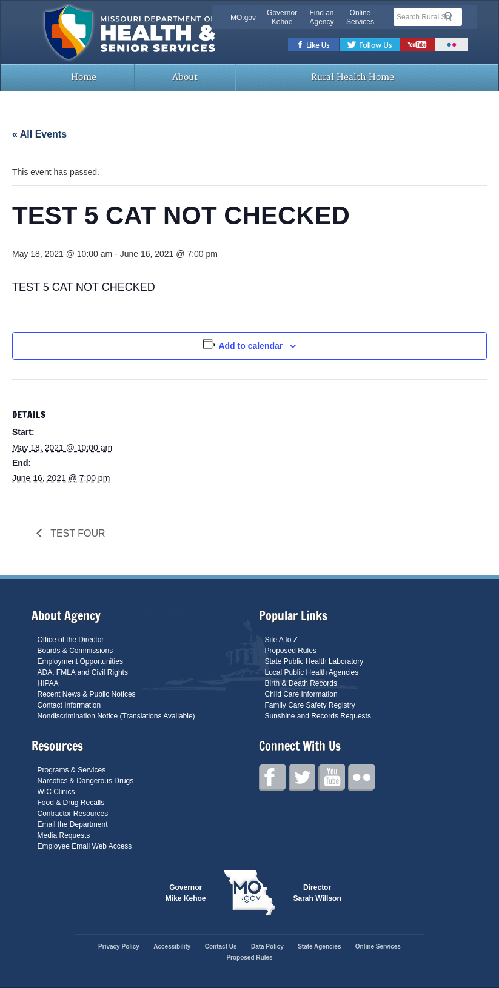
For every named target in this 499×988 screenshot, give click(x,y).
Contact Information (69, 705)
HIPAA (48, 683)
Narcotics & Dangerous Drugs (86, 781)
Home (82, 77)
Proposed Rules (290, 650)
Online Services (360, 17)
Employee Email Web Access (85, 846)
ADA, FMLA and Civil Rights (83, 672)
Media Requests (64, 835)
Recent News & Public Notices (87, 694)
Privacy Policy (118, 946)
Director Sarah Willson (317, 893)
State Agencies (319, 946)
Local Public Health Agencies (312, 672)
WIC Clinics (56, 791)
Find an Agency (321, 17)
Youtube (417, 44)
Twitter (370, 44)
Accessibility (171, 946)
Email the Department (73, 824)
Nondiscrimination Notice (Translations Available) (116, 716)
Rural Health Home (351, 77)
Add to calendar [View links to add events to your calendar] (250, 346)
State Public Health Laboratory (314, 661)
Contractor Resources (73, 813)
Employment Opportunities (80, 661)
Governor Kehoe (282, 17)
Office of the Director (71, 639)
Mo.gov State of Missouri (249, 893)
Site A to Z (281, 639)
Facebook (314, 44)
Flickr (451, 44)
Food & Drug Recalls (71, 802)
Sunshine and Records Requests (318, 716)
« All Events (39, 134)
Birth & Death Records (301, 683)
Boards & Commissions (75, 650)
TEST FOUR (76, 533)
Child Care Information (301, 694)
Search (451, 16)
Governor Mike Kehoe (186, 893)
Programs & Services (72, 770)
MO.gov (243, 17)
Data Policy (267, 946)
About (185, 77)
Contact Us (221, 946)
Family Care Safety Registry (310, 705)
